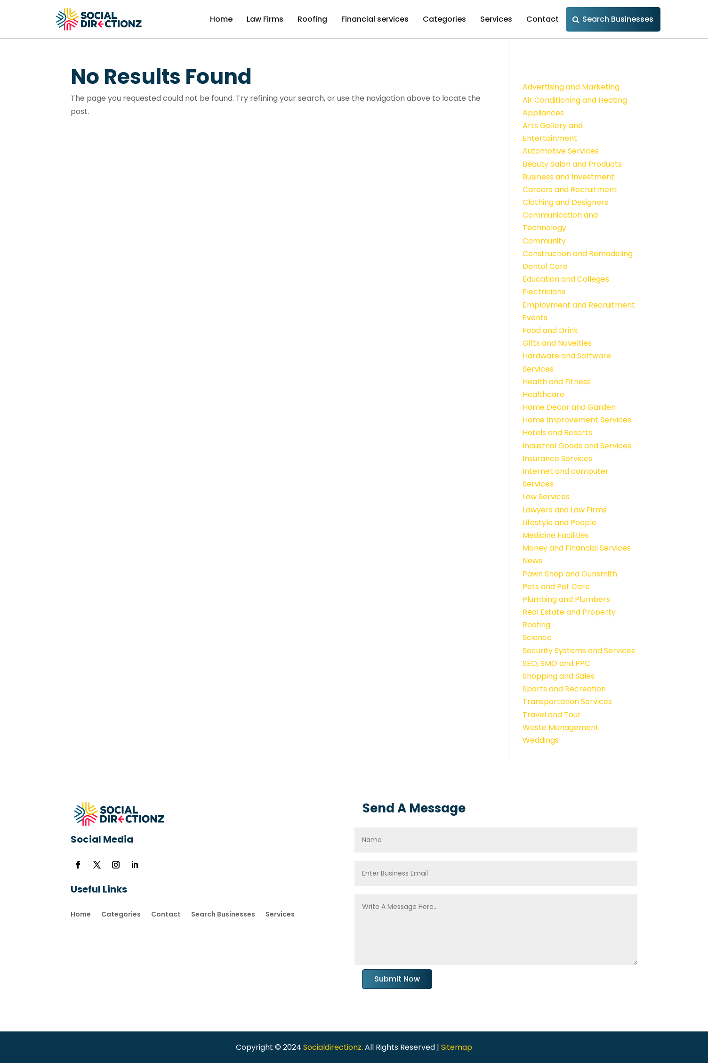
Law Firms (265, 19)
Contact (542, 19)
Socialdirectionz (331, 1047)
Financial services (375, 19)
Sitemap (456, 1047)
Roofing (312, 19)
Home (221, 19)
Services (496, 19)
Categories (444, 19)
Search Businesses (617, 19)
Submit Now (397, 979)
